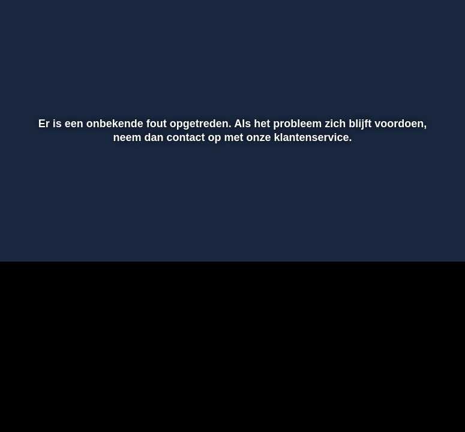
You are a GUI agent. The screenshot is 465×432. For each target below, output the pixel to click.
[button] (24, 235)
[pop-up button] (414, 235)
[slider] (230, 210)
